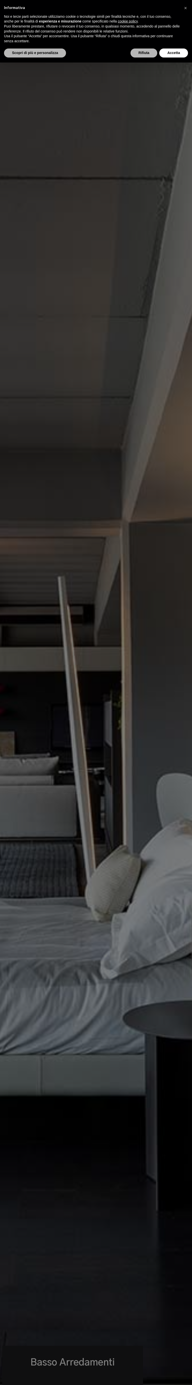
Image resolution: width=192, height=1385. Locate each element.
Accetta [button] (173, 53)
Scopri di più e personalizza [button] (35, 53)
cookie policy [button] (128, 21)
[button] (186, 8)
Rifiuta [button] (144, 53)
